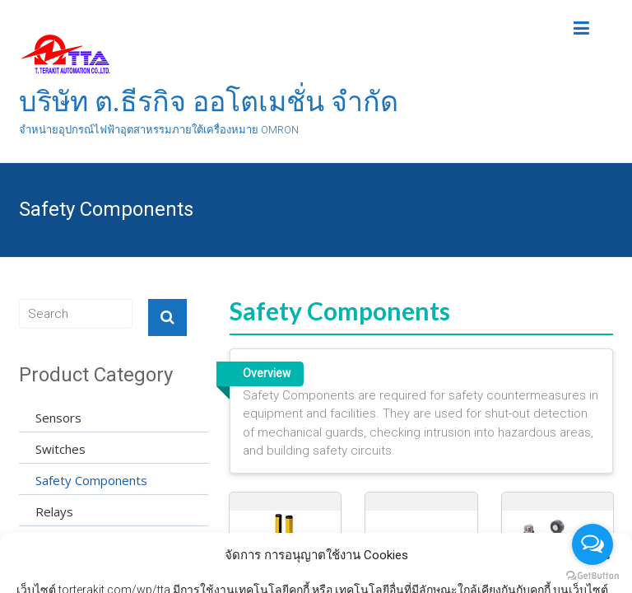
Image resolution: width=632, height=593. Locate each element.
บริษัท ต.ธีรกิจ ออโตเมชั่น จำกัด (208, 101)
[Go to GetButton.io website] (592, 576)
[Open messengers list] (592, 544)
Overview (266, 373)
